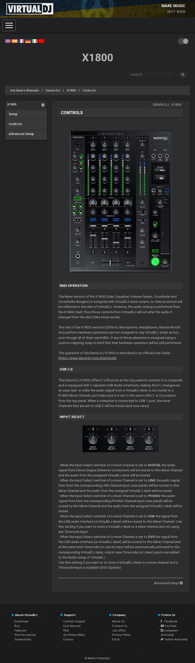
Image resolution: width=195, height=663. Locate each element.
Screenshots (22, 639)
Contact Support (74, 621)
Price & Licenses (25, 635)
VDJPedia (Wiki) (74, 635)
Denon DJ (53, 90)
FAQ (66, 630)
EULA (116, 639)
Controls (89, 90)
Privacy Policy (121, 635)
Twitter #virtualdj (174, 639)
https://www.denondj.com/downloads (87, 358)
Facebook (169, 621)
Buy (17, 626)
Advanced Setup (20, 134)
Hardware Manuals (24, 90)
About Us (118, 621)
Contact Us (119, 626)
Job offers (119, 630)
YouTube (168, 626)
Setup (12, 114)
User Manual (71, 626)
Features (20, 630)
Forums (68, 639)
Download (21, 621)
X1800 (71, 90)
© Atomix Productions (97, 658)
